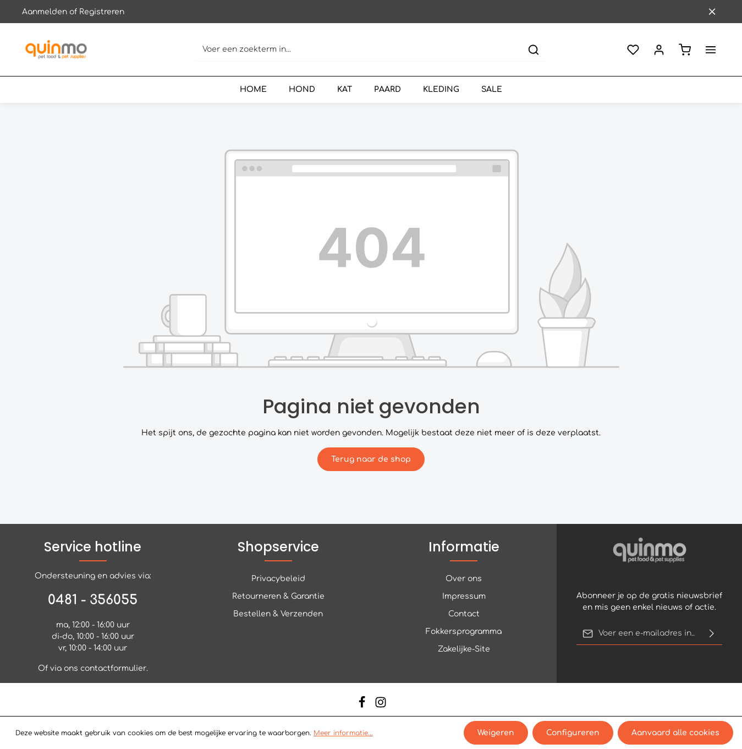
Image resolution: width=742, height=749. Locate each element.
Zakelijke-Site (464, 649)
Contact (464, 614)
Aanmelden (44, 12)
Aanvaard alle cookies (675, 733)
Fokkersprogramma (464, 631)
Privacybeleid (278, 579)
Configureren (573, 733)
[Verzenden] (711, 633)
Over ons (464, 579)
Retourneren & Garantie (278, 596)
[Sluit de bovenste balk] (712, 12)
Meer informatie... (343, 733)
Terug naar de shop (371, 459)
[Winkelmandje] (684, 50)
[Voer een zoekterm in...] (358, 50)
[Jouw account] (658, 50)
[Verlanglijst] (633, 50)
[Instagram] (381, 706)
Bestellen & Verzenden (278, 614)
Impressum (464, 596)
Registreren (101, 12)
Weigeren (495, 733)
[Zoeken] (533, 50)
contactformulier (113, 668)
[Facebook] (363, 706)
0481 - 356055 (93, 600)
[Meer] (710, 50)
